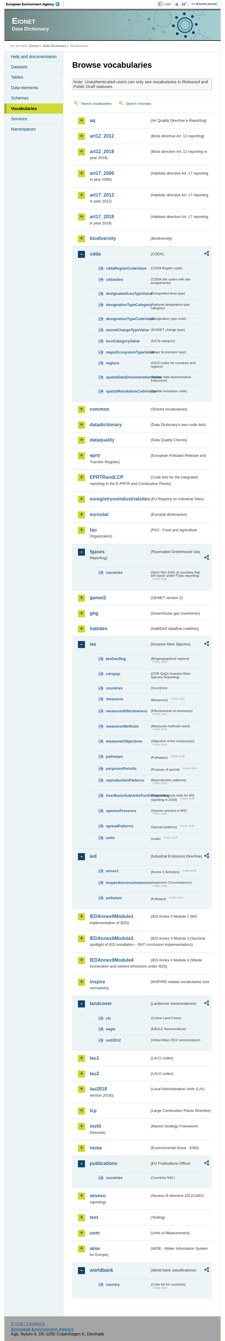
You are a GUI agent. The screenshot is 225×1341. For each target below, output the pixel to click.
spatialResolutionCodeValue (128, 391)
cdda (95, 253)
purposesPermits (121, 768)
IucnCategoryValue (122, 341)
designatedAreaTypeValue (128, 293)
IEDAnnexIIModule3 (111, 938)
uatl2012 (113, 1040)
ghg (94, 613)
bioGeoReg (116, 659)
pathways (114, 756)
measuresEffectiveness (126, 711)
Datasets (19, 67)
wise (95, 1248)
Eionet (34, 46)
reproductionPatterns (125, 780)
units (110, 838)
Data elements (24, 87)
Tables (17, 77)
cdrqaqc (113, 674)
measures (114, 699)
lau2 (94, 1073)
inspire (97, 981)
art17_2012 (102, 194)
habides (98, 628)
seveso (97, 1195)
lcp (93, 1110)
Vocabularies (24, 108)
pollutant (114, 898)
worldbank (101, 1270)
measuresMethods (122, 726)
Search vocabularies (96, 103)
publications (103, 1163)
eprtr (95, 455)
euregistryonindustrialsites (119, 498)
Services (19, 118)
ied (93, 856)
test (94, 1217)
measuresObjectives (124, 741)
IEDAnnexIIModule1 (111, 916)
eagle (110, 1029)
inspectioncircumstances (128, 882)
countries (114, 572)
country (113, 1284)
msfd (95, 1126)
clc (108, 1018)
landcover (101, 1003)
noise (96, 1147)
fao (93, 529)
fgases (97, 551)
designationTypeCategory (128, 304)
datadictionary (106, 424)
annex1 (112, 871)
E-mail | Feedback (28, 1323)
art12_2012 (102, 135)
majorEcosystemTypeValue (128, 352)
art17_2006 (102, 173)
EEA (35, 4)
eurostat (99, 514)
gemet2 (98, 597)
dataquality (102, 439)
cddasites (114, 279)
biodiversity (103, 238)
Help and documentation (34, 56)
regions (112, 363)
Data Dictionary (54, 46)
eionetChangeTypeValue (127, 330)
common (99, 409)
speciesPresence (121, 811)
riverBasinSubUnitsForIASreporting (128, 795)
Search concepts (138, 103)
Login (167, 4)
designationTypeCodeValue (128, 319)
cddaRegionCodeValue (126, 268)
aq (92, 120)
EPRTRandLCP (106, 477)
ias (93, 644)
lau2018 (98, 1088)
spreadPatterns (119, 826)
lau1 (94, 1058)
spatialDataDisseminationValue (128, 377)
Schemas (19, 98)
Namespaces (23, 129)
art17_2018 (102, 216)
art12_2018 (102, 151)
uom (95, 1232)
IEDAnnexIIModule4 (111, 960)
